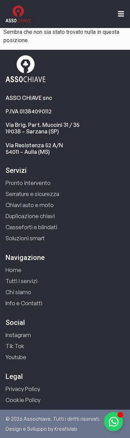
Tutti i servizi (21, 281)
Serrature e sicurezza (32, 193)
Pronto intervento (28, 182)
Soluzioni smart (25, 238)
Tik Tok (15, 346)
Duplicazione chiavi (30, 216)
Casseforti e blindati (31, 227)
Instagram (18, 335)
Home (13, 270)
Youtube (16, 357)
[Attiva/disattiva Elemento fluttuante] (113, 421)
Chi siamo (18, 292)
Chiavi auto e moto (30, 205)
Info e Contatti (24, 303)
